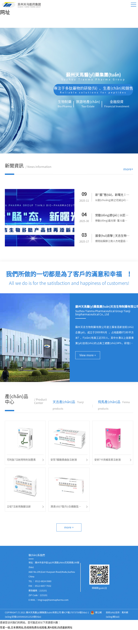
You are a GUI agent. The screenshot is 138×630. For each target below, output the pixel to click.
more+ (128, 169)
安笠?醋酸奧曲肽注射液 (63, 459)
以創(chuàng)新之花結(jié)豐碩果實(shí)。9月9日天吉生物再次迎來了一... (112, 201)
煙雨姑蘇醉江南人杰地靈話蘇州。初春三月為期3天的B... (111, 242)
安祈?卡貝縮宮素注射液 (107, 459)
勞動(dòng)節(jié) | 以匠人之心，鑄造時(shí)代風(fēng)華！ (112, 216)
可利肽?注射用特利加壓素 (21, 459)
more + (69, 527)
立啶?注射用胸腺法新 (19, 506)
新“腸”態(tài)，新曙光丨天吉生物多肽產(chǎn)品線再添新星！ (112, 195)
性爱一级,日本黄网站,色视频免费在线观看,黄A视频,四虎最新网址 (36, 627)
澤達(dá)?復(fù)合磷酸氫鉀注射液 (65, 507)
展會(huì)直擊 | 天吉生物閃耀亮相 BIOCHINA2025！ (112, 236)
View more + (87, 355)
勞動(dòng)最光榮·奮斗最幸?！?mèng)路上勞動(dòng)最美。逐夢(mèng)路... (112, 221)
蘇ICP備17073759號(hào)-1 (75, 612)
